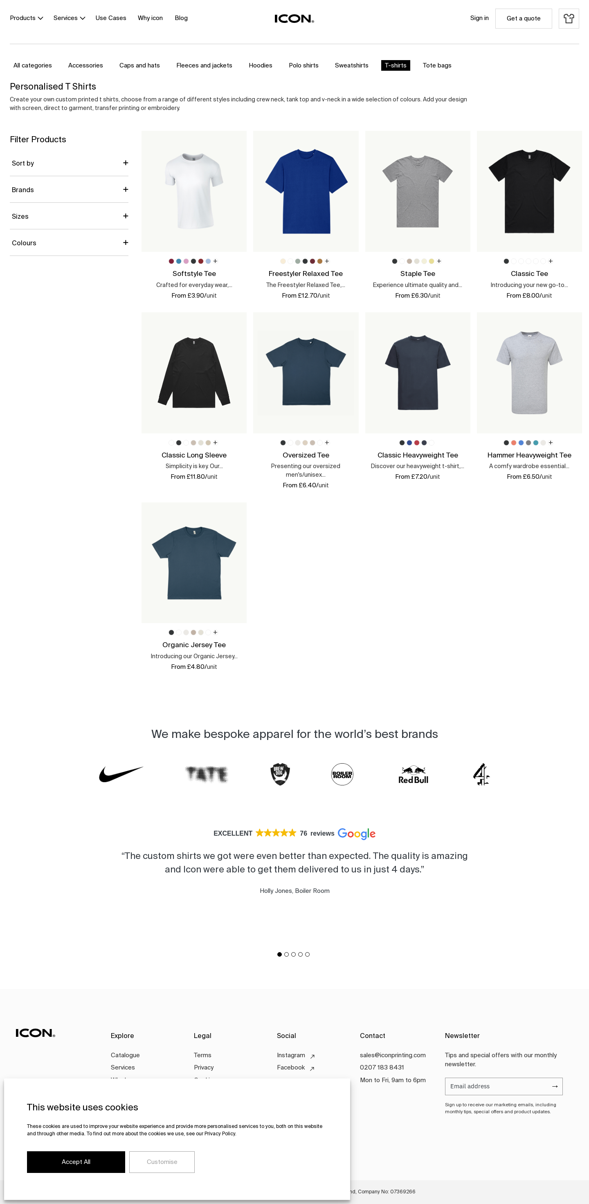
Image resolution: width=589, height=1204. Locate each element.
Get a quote (524, 19)
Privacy (204, 1068)
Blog (181, 18)
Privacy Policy (220, 1134)
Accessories (85, 66)
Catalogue (125, 1055)
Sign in (479, 18)
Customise (162, 1162)
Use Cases (111, 18)
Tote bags (437, 66)
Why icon (150, 18)
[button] (279, 954)
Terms (202, 1055)
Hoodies (260, 66)
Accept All (76, 1162)
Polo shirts (304, 66)
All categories (32, 66)
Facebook (291, 1068)
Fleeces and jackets (204, 66)
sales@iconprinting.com (393, 1055)
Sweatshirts (352, 66)
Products (23, 18)
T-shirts (396, 66)
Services (66, 18)
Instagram (291, 1055)
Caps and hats (139, 66)
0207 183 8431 (382, 1068)
